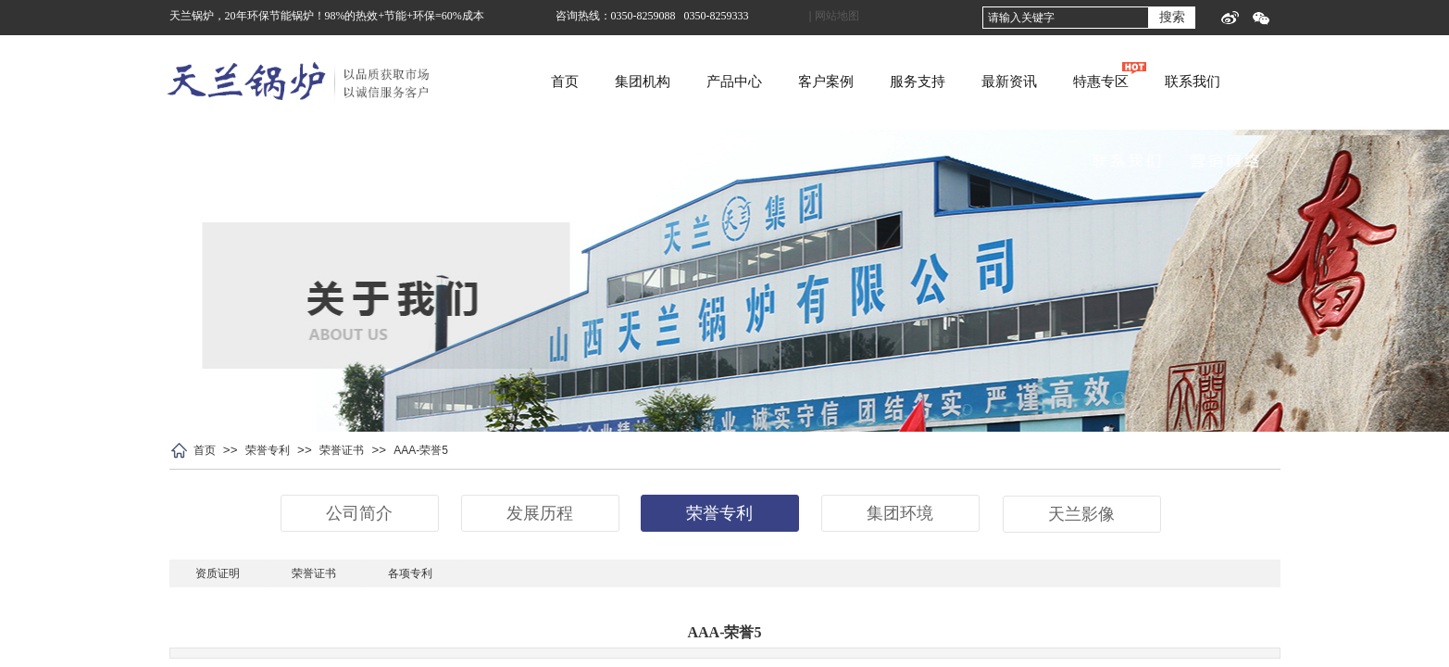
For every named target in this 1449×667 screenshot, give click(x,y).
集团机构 (715, 81)
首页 (637, 81)
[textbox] (1065, 17)
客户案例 (898, 81)
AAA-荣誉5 (420, 450)
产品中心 (806, 81)
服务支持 (990, 81)
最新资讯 (1081, 81)
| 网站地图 (834, 15)
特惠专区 (1173, 81)
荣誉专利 (267, 450)
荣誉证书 (341, 450)
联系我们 (1265, 81)
